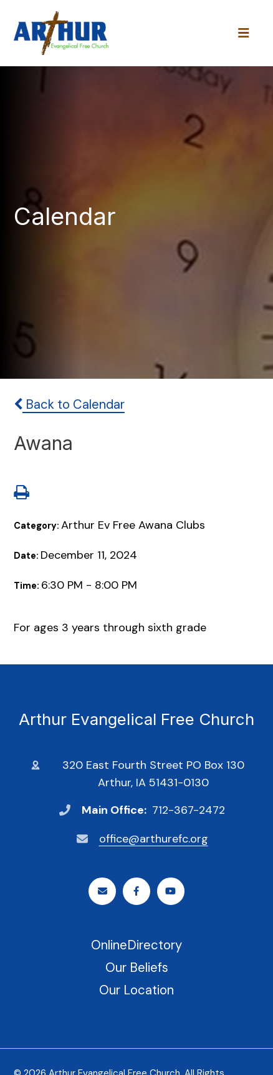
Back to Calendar (69, 404)
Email (102, 891)
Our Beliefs (136, 967)
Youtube (170, 891)
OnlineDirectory (136, 945)
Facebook (136, 891)
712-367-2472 (188, 810)
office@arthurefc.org (153, 838)
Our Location (136, 990)
